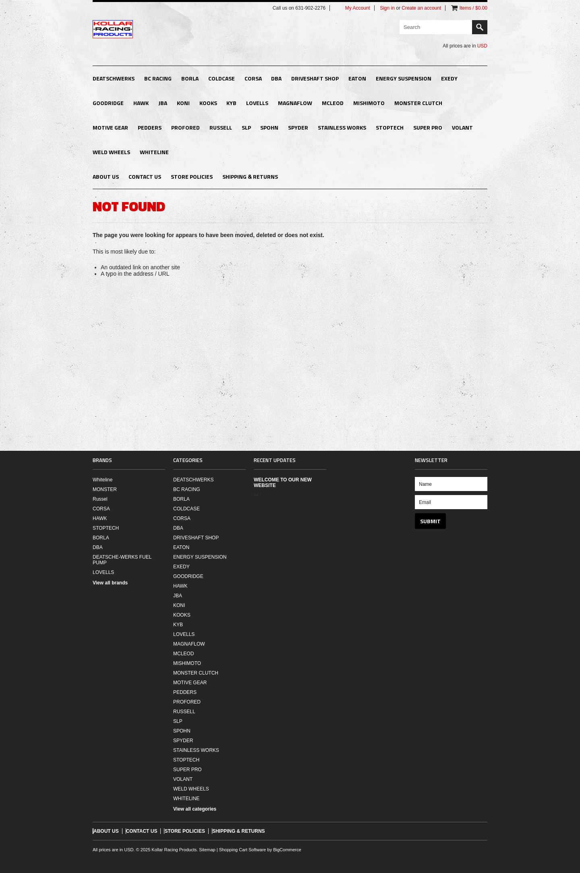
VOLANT (462, 127)
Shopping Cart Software (242, 849)
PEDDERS (150, 127)
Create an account (421, 8)
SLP (246, 127)
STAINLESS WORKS (342, 127)
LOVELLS (257, 103)
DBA (276, 78)
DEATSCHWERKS (114, 78)
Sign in (387, 8)
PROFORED (185, 127)
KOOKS (208, 103)
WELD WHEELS (111, 152)
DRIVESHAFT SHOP (315, 78)
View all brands (110, 583)
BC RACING (158, 78)
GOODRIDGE (108, 103)
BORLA (190, 78)
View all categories (194, 809)
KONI (183, 103)
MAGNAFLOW (295, 103)
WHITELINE (154, 152)
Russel (100, 499)
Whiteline (102, 480)
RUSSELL (220, 127)
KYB (231, 103)
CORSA (253, 78)
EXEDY (449, 78)
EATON (357, 78)
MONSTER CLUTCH (418, 103)
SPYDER (298, 127)
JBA (162, 103)
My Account (357, 8)
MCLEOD (333, 103)
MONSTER (105, 489)
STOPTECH (390, 127)
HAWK (141, 103)
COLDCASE (221, 78)
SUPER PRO (427, 127)
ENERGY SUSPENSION (403, 78)
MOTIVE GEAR (110, 127)
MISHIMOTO (369, 103)
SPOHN (269, 127)
